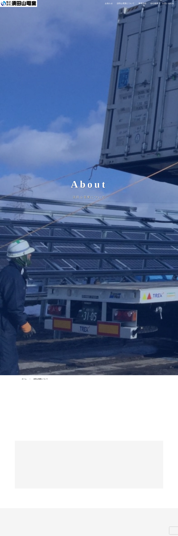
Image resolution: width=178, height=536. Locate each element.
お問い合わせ (168, 3)
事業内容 (142, 3)
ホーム (24, 379)
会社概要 (154, 3)
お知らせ (109, 3)
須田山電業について (125, 3)
